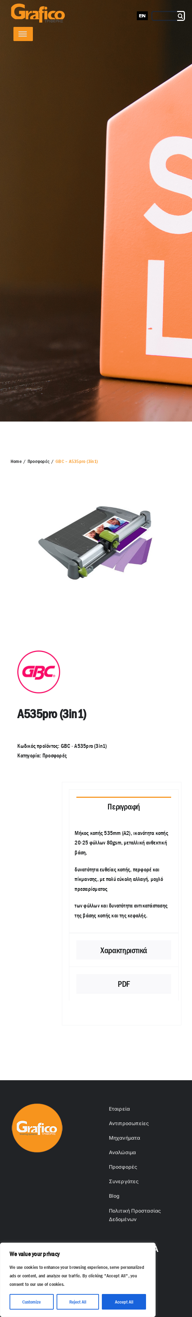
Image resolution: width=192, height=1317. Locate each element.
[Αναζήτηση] (181, 16)
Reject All (77, 1302)
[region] (78, 1280)
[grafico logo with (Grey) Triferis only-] (37, 6)
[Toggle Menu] (22, 34)
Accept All (124, 1302)
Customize (31, 1302)
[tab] (123, 806)
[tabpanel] (123, 878)
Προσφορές (54, 755)
